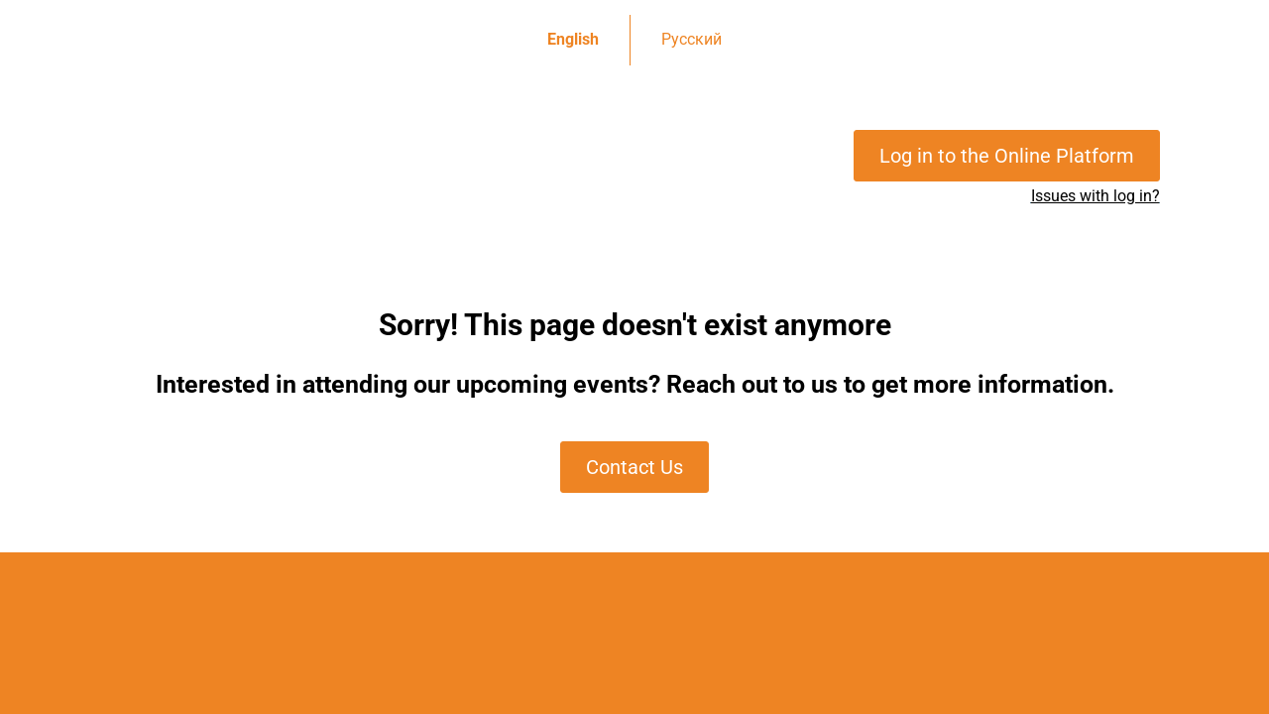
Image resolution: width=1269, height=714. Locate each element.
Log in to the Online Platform (1006, 156)
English (573, 39)
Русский (691, 39)
